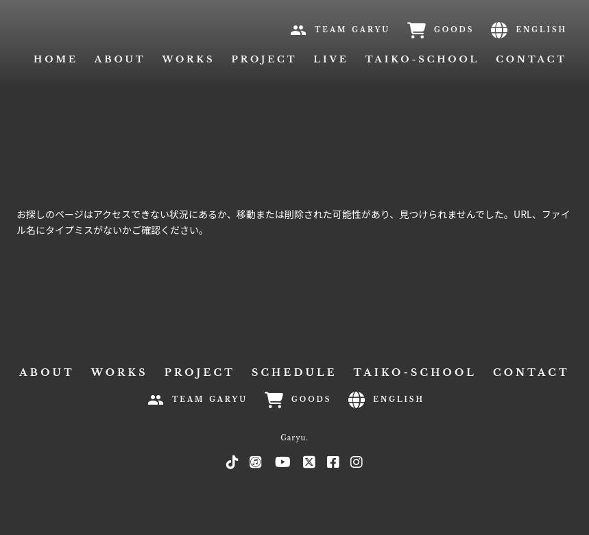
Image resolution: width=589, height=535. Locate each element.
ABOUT (46, 372)
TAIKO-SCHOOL (422, 59)
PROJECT (265, 59)
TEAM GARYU (352, 29)
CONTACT (531, 59)
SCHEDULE (294, 372)
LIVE (330, 59)
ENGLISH (541, 29)
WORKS (188, 59)
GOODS (454, 29)
